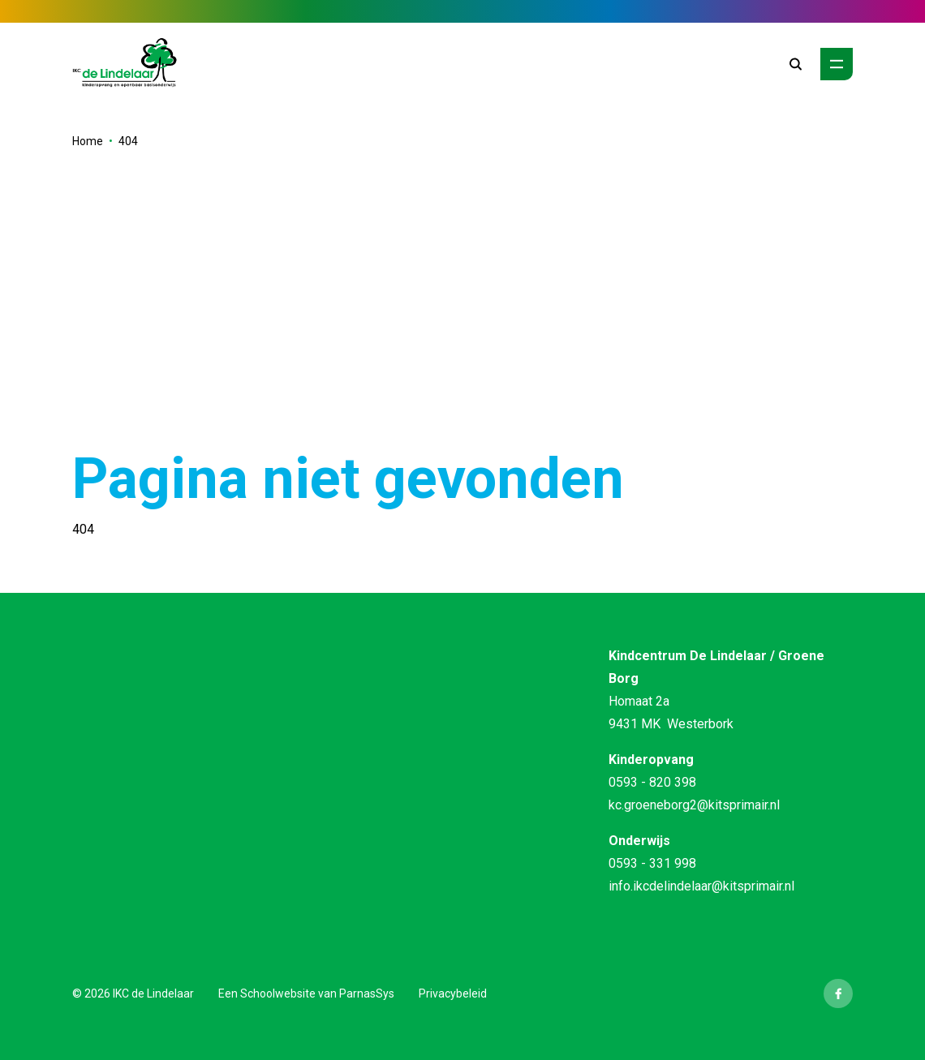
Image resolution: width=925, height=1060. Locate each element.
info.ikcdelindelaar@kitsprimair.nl (701, 886)
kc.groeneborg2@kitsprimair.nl (694, 805)
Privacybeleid (453, 993)
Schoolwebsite (278, 993)
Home (87, 141)
